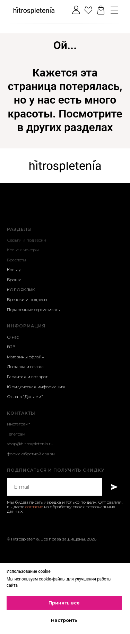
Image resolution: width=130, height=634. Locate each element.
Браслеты (16, 259)
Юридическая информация (36, 386)
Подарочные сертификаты (34, 309)
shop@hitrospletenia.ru (30, 443)
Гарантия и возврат (27, 376)
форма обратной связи (31, 453)
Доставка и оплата (25, 366)
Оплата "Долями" (25, 396)
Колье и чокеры (23, 249)
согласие (34, 506)
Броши (14, 279)
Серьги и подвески (26, 240)
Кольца (14, 269)
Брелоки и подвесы (27, 299)
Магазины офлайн (25, 356)
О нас (13, 337)
